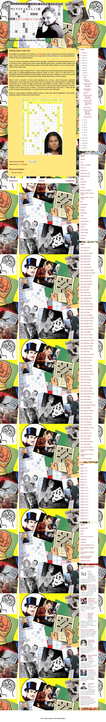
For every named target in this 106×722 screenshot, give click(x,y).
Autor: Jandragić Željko (86, 298)
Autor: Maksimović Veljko (87, 343)
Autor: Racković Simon (86, 391)
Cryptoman (83, 542)
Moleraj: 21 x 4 (84, 516)
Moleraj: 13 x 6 (84, 499)
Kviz (81, 201)
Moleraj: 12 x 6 (84, 493)
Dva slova (82, 167)
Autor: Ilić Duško (84, 290)
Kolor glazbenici (88, 117)
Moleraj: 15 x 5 (84, 504)
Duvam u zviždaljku (85, 165)
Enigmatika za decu (85, 173)
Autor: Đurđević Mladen (86, 441)
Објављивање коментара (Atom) (47, 185)
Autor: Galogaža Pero (85, 278)
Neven (82, 215)
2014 (83, 145)
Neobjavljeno (83, 213)
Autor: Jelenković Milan (86, 304)
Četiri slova (83, 235)
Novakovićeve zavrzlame (86, 536)
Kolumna (82, 187)
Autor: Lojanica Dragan (86, 337)
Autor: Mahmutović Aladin (87, 340)
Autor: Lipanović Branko (86, 334)
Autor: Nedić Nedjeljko (86, 365)
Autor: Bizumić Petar (85, 256)
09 (84, 72)
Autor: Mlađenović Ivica (86, 357)
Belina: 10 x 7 (83, 468)
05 (84, 125)
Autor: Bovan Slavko (85, 259)
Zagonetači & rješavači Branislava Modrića (86, 557)
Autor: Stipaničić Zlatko (86, 413)
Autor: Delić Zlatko (85, 261)
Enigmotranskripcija (85, 697)
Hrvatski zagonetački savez (87, 545)
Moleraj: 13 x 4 (84, 496)
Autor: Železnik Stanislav (86, 447)
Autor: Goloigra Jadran (86, 281)
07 (84, 120)
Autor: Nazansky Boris (86, 360)
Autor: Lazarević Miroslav (87, 329)
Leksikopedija (83, 204)
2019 (83, 68)
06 (84, 122)
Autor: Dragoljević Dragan (87, 270)
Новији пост (13, 181)
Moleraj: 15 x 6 (84, 507)
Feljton (82, 179)
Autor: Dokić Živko (85, 264)
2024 (83, 55)
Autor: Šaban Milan (85, 444)
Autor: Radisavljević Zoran (87, 393)
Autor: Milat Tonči (85, 351)
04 (84, 127)
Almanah (82, 159)
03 (84, 130)
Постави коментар (16, 172)
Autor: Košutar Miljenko (86, 315)
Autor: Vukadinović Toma (86, 427)
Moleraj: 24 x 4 (84, 518)
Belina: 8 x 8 (83, 479)
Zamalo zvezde (91, 585)
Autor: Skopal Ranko (85, 408)
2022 (83, 60)
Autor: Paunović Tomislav (86, 374)
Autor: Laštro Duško (85, 332)
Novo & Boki (87, 107)
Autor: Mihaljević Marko (86, 348)
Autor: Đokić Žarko (85, 438)
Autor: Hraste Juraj (85, 287)
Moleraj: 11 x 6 (84, 487)
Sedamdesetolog (84, 221)
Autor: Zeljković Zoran (86, 433)
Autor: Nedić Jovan (85, 363)
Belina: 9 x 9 (83, 485)
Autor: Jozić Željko (85, 312)
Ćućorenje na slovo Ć (91, 684)
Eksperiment (83, 170)
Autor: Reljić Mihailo (85, 396)
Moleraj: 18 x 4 (84, 513)
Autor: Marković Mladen (86, 346)
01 (84, 135)
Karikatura (83, 184)
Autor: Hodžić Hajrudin (86, 284)
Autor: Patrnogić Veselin (86, 371)
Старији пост (70, 181)
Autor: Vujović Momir (86, 424)
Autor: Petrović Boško (86, 379)
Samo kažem (83, 218)
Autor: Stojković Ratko (86, 416)
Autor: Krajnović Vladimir (87, 318)
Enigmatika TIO (84, 528)
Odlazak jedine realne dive (87, 89)
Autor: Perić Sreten (85, 377)
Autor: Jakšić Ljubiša (85, 295)
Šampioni (82, 238)
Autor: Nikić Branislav (86, 368)
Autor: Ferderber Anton (86, 275)
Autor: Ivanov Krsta (85, 292)
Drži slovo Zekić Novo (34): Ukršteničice (88, 97)
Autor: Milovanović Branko (87, 354)
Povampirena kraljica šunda (91, 641)
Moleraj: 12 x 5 (84, 490)
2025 (83, 53)
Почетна (42, 181)
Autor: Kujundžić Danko (86, 323)
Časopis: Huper (84, 232)
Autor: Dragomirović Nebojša (87, 273)
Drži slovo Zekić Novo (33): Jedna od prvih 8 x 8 (88, 103)
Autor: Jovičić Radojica (86, 309)
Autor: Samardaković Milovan (88, 405)
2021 (83, 63)
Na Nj (89, 571)
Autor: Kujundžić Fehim (86, 326)
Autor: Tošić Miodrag (85, 422)
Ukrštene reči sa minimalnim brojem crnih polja (92, 600)
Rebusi (82, 531)
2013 (83, 148)
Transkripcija (83, 224)
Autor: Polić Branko (85, 382)
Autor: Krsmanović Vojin (86, 320)
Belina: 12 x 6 (83, 471)
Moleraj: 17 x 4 (84, 510)
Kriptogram (83, 539)
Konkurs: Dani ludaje (85, 190)
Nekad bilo (83, 207)
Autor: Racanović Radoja (86, 388)
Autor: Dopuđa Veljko (85, 267)
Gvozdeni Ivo (91, 670)
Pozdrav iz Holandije (87, 80)
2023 (83, 58)
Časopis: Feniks (84, 229)
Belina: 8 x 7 (83, 476)
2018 (83, 70)
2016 (83, 140)
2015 (83, 143)
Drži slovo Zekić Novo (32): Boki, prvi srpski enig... (88, 112)
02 (84, 132)
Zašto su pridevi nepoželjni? (87, 630)
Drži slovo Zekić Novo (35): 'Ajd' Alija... (88, 85)
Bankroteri (86, 93)
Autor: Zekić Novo (85, 430)
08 (84, 75)
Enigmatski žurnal (84, 176)
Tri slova (82, 227)
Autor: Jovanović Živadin (86, 306)
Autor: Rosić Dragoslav (86, 402)
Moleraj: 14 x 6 (84, 501)
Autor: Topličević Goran (86, 419)
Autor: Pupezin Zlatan (85, 385)
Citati (81, 162)
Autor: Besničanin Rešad (86, 253)
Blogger (63, 718)
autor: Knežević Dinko (86, 458)
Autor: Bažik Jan (84, 250)
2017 (83, 138)
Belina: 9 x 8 (83, 482)
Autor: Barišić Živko (85, 247)
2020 (83, 65)
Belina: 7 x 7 (17, 164)
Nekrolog (24, 164)
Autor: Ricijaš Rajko (85, 399)
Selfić (85, 77)
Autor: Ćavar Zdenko (85, 436)
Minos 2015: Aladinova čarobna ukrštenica (91, 616)
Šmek (81, 533)
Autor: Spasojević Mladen (86, 410)
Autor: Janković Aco (85, 301)
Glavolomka (83, 182)
